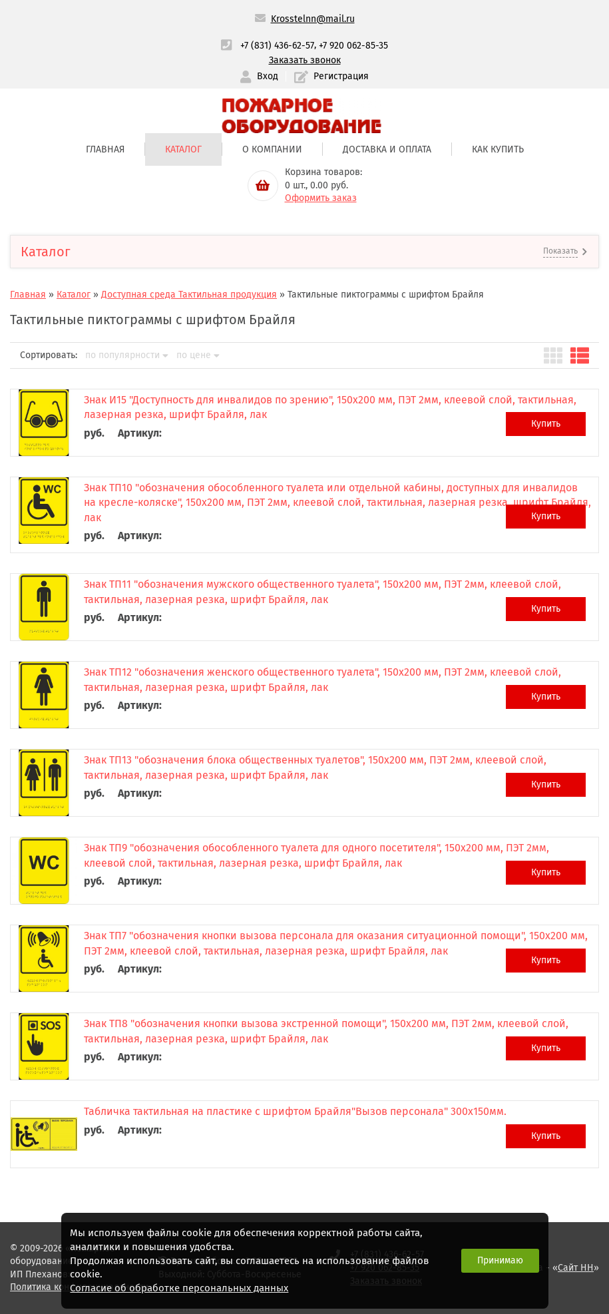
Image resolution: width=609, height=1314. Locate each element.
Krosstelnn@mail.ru (313, 19)
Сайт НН (576, 1267)
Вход (259, 77)
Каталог (183, 149)
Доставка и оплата (387, 149)
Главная (105, 149)
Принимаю (500, 1260)
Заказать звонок (305, 60)
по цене (198, 355)
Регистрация (331, 77)
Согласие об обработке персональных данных (179, 1288)
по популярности (126, 355)
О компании (272, 149)
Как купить (498, 149)
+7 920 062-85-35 (353, 45)
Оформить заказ (321, 198)
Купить (545, 423)
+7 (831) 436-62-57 (277, 45)
